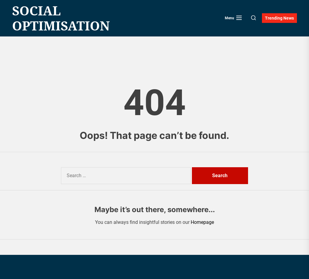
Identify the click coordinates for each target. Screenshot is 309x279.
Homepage (202, 222)
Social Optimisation (61, 18)
